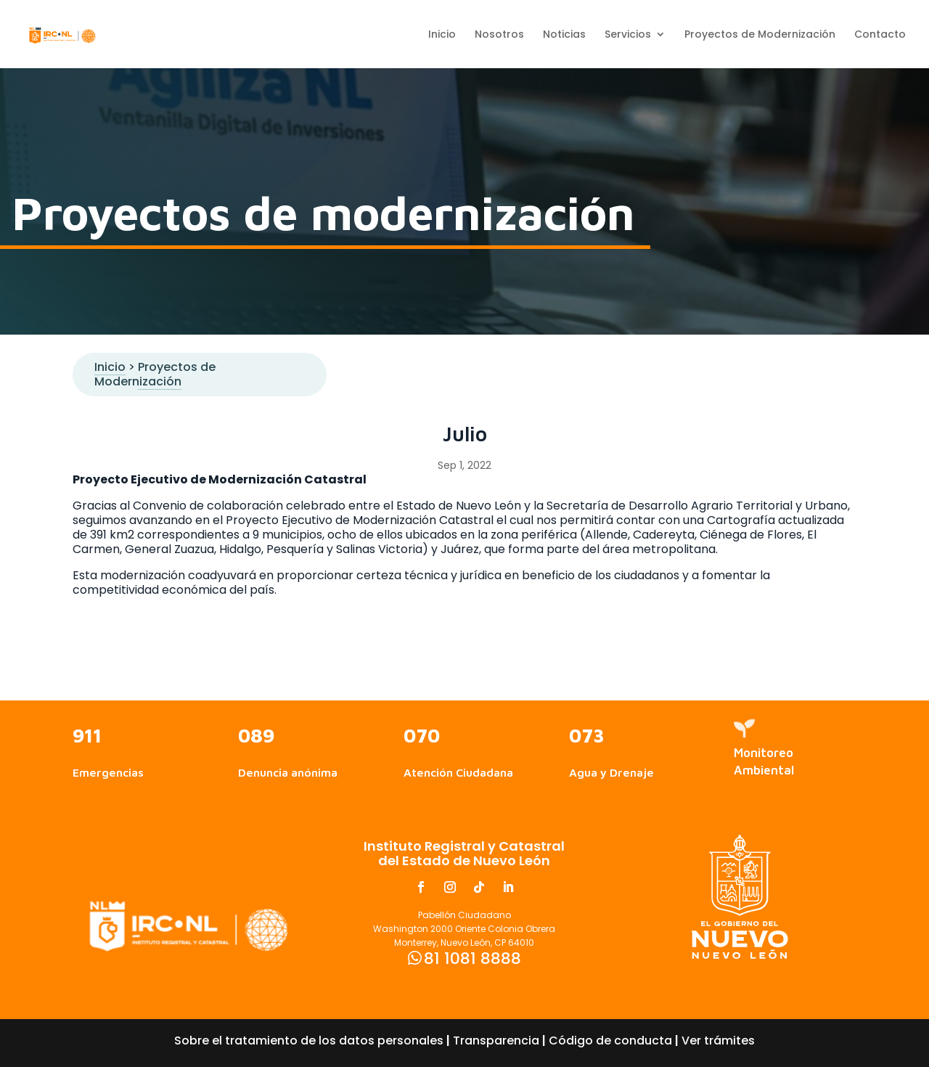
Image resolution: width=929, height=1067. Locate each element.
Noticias (564, 35)
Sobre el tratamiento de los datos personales (308, 1040)
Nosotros (499, 35)
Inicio (442, 35)
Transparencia (496, 1040)
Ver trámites (718, 1040)
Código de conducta (610, 1040)
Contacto (880, 35)
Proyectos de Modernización (759, 35)
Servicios (628, 35)
